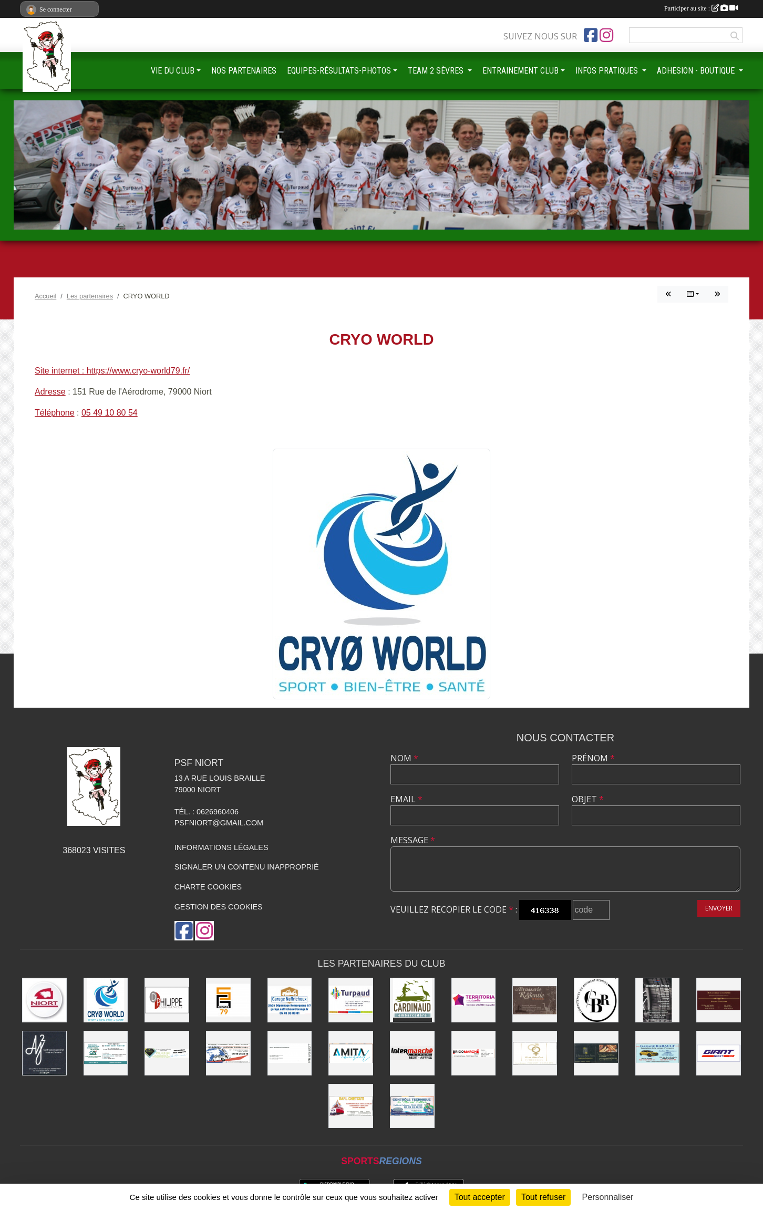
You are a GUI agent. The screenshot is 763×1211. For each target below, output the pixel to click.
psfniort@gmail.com (218, 823)
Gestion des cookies (218, 907)
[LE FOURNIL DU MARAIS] (596, 1053)
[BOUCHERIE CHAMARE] (718, 1000)
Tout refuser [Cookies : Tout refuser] (543, 1197)
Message (412, 840)
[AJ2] (44, 1053)
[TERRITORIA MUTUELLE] (473, 1000)
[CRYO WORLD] (106, 1000)
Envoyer (719, 908)
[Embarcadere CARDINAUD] (412, 1000)
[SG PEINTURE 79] (228, 1000)
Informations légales (221, 847)
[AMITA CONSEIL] (350, 1053)
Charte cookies (208, 887)
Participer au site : (701, 8)
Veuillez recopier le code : (453, 909)
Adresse (50, 391)
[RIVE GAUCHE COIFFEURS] (534, 1053)
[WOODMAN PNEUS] (657, 1000)
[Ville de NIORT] (44, 1000)
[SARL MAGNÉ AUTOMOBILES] (289, 1053)
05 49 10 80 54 (109, 412)
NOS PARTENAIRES (243, 71)
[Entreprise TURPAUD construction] (350, 1000)
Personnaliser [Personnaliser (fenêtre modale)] (608, 1197)
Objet (588, 799)
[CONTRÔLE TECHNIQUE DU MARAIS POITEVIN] (412, 1106)
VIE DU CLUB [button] (172, 71)
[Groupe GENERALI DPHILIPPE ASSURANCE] (167, 1000)
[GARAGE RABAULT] (657, 1053)
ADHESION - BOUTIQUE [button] (697, 71)
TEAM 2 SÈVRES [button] (437, 71)
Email (406, 799)
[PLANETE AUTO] (228, 1053)
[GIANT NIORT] (718, 1053)
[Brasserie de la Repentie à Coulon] (534, 1000)
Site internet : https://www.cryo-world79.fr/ (112, 370)
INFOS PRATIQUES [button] (607, 71)
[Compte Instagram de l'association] (606, 35)
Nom (404, 758)
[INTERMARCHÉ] (412, 1053)
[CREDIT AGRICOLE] (106, 1053)
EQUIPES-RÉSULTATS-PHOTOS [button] (339, 71)
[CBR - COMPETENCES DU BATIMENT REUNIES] (596, 1000)
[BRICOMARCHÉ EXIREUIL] (473, 1053)
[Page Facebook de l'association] (590, 35)
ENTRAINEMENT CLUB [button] (520, 71)
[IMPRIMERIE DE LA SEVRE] (167, 1053)
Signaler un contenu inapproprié (246, 867)
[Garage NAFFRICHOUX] (289, 1000)
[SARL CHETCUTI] (350, 1106)
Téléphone (55, 412)
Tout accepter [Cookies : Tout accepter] (480, 1197)
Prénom (593, 758)
